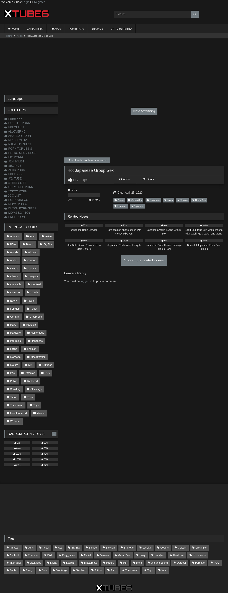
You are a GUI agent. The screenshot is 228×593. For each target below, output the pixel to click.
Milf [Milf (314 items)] (125, 542)
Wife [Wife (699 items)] (164, 550)
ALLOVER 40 (14, 131)
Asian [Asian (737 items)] (46, 527)
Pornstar (29, 356)
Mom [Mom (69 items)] (139, 542)
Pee (12, 356)
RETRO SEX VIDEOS (20, 152)
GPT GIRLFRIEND (121, 28)
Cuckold (14, 281)
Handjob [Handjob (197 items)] (159, 535)
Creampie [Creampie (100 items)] (200, 527)
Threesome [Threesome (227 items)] (131, 550)
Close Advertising (144, 111)
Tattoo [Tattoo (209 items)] (98, 550)
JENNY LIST (14, 161)
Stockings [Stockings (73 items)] (61, 550)
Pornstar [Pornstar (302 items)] (200, 542)
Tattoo (13, 379)
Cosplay (14, 273)
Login (25, 2)
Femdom (15, 296)
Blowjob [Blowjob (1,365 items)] (110, 527)
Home (9, 36)
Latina (13, 334)
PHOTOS (55, 28)
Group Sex (135, 200)
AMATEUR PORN (17, 135)
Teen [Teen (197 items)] (113, 550)
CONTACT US (91, 577)
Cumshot (34, 281)
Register (39, 2)
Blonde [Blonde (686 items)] (93, 527)
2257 (109, 577)
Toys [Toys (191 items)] (150, 550)
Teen (29, 379)
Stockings (35, 371)
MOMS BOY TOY (17, 212)
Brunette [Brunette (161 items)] (129, 527)
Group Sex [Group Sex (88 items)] (124, 535)
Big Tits (47, 243)
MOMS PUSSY (16, 204)
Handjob (31, 311)
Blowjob (182, 200)
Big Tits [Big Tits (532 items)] (75, 527)
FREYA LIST (14, 127)
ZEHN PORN (14, 170)
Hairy (13, 311)
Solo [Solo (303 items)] (44, 550)
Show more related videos (144, 260)
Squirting (15, 371)
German (14, 303)
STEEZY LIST (15, 182)
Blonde (14, 251)
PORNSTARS (76, 28)
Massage (15, 341)
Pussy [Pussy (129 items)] (29, 550)
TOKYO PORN (15, 191)
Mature (14, 349)
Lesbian (31, 334)
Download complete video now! (87, 160)
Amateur (15, 236)
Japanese (153, 200)
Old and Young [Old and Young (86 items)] (159, 542)
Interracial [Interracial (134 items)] (15, 542)
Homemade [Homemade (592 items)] (199, 535)
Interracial (15, 326)
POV (46, 356)
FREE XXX (13, 118)
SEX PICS (97, 28)
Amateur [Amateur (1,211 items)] (14, 527)
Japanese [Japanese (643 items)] (35, 542)
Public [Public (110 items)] (13, 550)
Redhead (32, 364)
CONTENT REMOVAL (132, 577)
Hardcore (121, 206)
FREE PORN (14, 216)
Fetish (33, 296)
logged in (86, 281)
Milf (30, 349)
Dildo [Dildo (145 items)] (50, 535)
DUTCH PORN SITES (20, 208)
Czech (13, 288)
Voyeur (41, 394)
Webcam (15, 401)
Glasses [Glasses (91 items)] (104, 535)
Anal (32, 236)
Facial (47, 288)
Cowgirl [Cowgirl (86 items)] (182, 527)
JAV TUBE (13, 178)
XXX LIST (12, 195)
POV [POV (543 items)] (216, 542)
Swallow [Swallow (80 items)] (81, 550)
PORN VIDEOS (16, 199)
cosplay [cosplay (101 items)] (147, 527)
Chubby (14, 266)
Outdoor (46, 349)
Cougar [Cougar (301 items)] (164, 527)
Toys (35, 386)
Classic (33, 266)
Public (13, 364)
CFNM (49, 258)
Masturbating (37, 341)
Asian (20, 36)
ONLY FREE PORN (18, 187)
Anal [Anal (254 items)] (30, 527)
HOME (15, 28)
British (13, 258)
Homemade (37, 319)
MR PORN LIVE (16, 140)
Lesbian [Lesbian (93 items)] (70, 542)
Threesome (16, 386)
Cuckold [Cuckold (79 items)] (14, 535)
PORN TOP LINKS (18, 148)
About (124, 179)
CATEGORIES (35, 28)
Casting (31, 258)
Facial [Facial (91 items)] (87, 535)
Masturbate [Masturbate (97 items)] (90, 542)
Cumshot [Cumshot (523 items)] (33, 535)
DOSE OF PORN (17, 123)
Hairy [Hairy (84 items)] (142, 535)
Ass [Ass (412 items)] (60, 527)
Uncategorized (18, 394)
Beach (29, 243)
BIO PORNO (14, 157)
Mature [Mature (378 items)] (110, 542)
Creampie (34, 273)
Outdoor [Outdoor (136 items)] (181, 542)
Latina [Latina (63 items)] (53, 542)
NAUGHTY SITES (17, 144)
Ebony (31, 288)
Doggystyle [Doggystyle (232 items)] (68, 535)
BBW (13, 243)
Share (148, 179)
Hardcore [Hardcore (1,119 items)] (178, 535)
